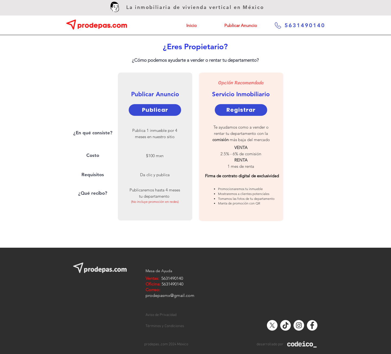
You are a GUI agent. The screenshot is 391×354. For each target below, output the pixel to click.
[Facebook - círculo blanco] (312, 325)
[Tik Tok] (285, 325)
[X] (272, 325)
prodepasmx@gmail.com (170, 295)
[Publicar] (155, 110)
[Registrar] (241, 110)
